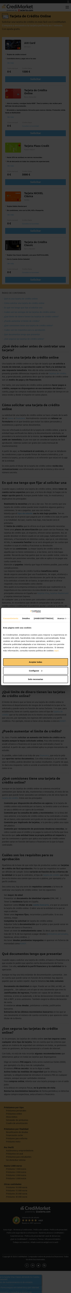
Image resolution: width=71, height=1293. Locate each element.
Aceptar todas (35, 662)
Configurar (35, 670)
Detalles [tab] (26, 618)
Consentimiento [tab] (10, 618)
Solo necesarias (35, 679)
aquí (56, 650)
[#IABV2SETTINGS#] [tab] (43, 618)
